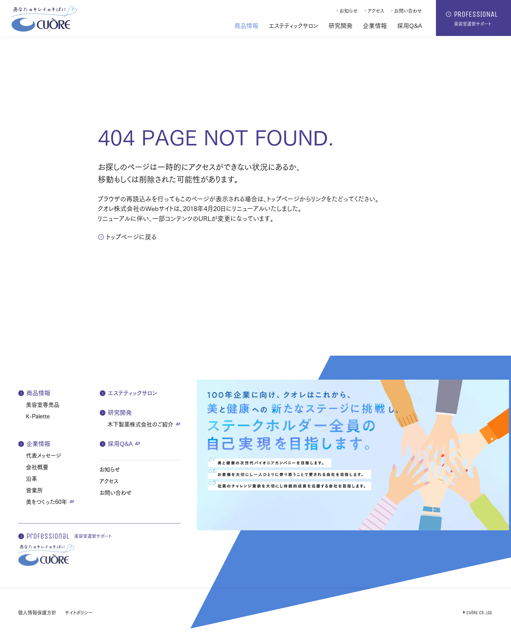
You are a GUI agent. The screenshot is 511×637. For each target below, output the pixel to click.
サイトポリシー (79, 612)
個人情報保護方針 (37, 612)
